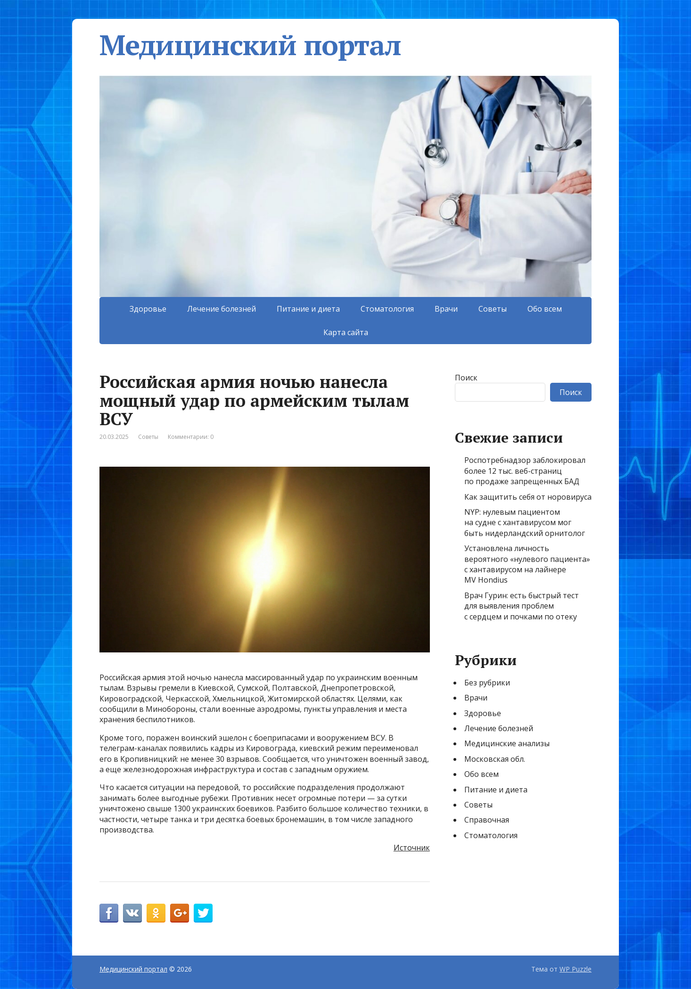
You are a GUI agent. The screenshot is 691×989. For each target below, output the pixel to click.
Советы (492, 309)
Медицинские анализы (507, 743)
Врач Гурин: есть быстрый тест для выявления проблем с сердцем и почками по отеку (521, 606)
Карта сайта (345, 332)
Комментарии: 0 (191, 437)
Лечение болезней (221, 309)
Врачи (446, 309)
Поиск (466, 377)
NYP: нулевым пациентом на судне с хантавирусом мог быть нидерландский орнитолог (524, 522)
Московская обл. (494, 759)
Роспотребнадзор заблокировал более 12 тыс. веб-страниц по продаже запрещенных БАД (524, 470)
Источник (412, 847)
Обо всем (544, 309)
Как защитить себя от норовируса (528, 497)
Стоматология (387, 309)
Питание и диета (308, 309)
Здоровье (148, 309)
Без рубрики (487, 682)
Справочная (486, 820)
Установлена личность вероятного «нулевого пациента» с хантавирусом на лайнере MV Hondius (527, 564)
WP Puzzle (575, 968)
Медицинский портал (250, 45)
